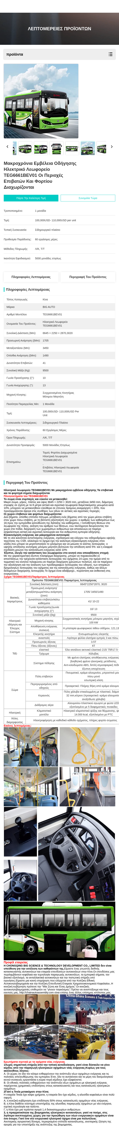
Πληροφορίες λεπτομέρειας (31, 277)
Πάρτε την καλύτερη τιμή (31, 198)
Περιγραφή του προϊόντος (88, 277)
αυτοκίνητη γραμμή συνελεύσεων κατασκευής (46, 1096)
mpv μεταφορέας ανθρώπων (62, 1101)
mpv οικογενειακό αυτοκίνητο (23, 1101)
